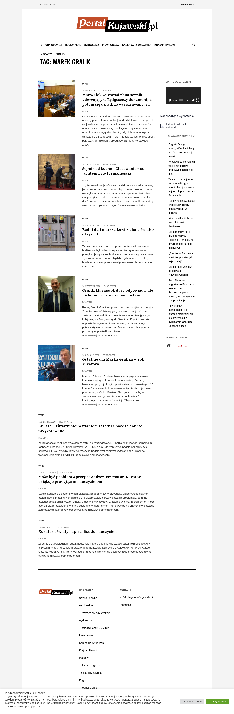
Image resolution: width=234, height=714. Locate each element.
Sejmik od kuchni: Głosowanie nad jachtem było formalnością (113, 171)
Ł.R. (87, 111)
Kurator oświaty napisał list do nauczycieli (77, 531)
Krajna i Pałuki (88, 650)
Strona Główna (88, 597)
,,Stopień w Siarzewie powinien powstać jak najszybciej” (181, 257)
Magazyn (84, 657)
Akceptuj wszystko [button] (217, 701)
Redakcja (125, 604)
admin (88, 302)
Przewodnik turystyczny (95, 612)
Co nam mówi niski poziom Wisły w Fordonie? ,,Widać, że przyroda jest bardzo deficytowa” (181, 239)
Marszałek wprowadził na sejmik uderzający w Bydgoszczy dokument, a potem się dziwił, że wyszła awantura (117, 100)
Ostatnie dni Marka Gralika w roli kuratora (113, 362)
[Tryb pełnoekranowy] (193, 100)
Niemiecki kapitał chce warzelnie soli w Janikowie (181, 222)
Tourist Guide (89, 687)
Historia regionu (90, 665)
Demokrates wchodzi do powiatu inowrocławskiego (180, 270)
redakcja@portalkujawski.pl (136, 597)
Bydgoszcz (110, 286)
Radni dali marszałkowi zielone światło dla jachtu (118, 232)
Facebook (181, 346)
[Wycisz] (190, 100)
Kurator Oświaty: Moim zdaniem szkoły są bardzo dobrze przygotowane (90, 428)
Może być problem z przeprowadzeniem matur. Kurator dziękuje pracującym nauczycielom (89, 479)
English (83, 680)
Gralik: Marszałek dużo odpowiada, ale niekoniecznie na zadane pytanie (117, 293)
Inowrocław (86, 635)
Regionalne (105, 91)
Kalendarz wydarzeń (91, 642)
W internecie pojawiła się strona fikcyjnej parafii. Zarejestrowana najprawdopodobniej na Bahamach (182, 187)
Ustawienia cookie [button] (192, 701)
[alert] (178, 126)
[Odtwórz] (170, 100)
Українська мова (91, 672)
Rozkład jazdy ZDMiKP (95, 627)
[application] (181, 95)
